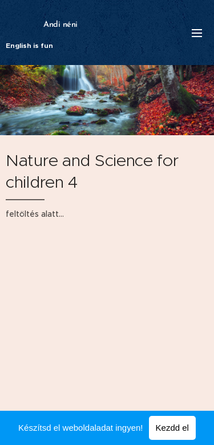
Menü (197, 33)
